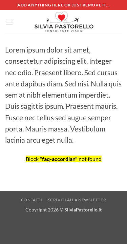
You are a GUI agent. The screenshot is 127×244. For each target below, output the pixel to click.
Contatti (31, 199)
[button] (9, 22)
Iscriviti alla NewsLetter (76, 199)
